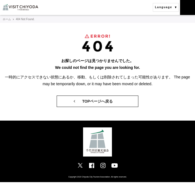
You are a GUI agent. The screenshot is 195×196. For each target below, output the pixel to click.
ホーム (7, 19)
